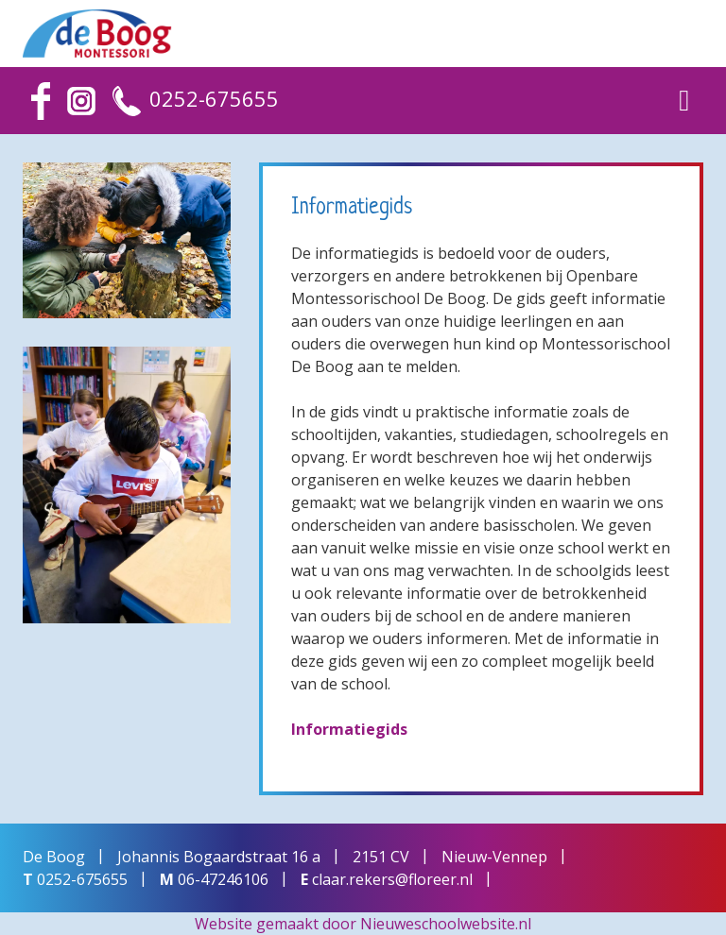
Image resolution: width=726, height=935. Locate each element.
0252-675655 (214, 98)
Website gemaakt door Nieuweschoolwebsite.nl (363, 923)
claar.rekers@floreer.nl (392, 879)
